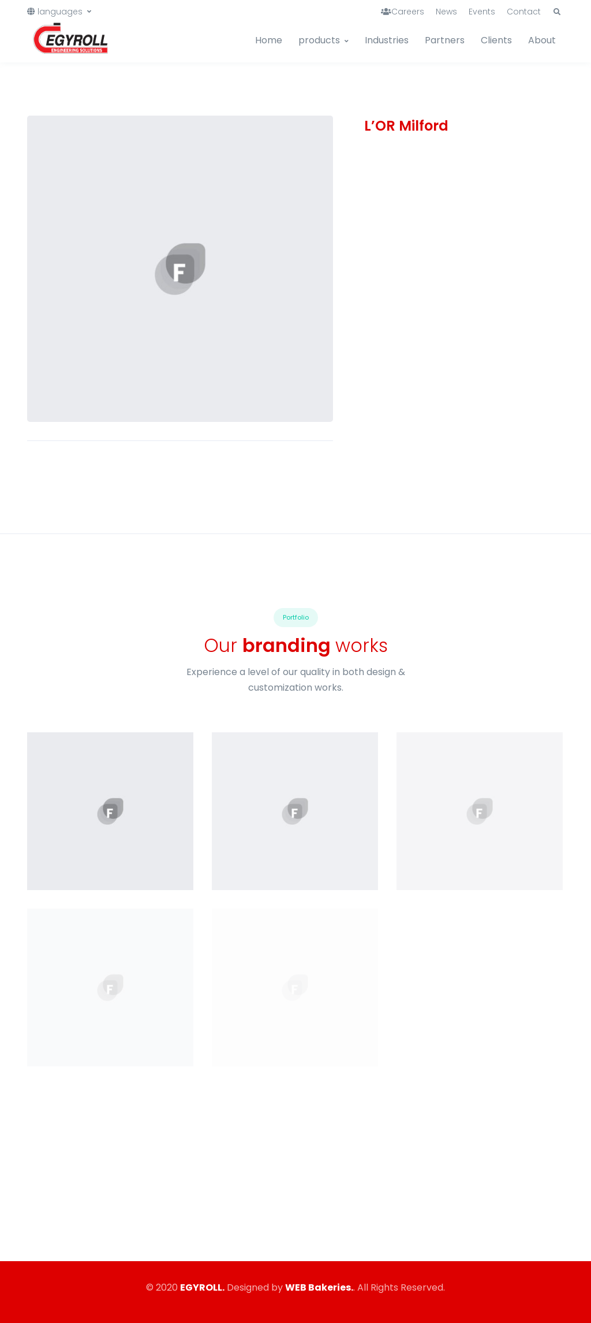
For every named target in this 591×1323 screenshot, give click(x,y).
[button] (557, 12)
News (446, 11)
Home (268, 40)
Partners (445, 40)
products (319, 40)
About (542, 40)
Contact (524, 11)
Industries (387, 40)
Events (482, 11)
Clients (496, 40)
